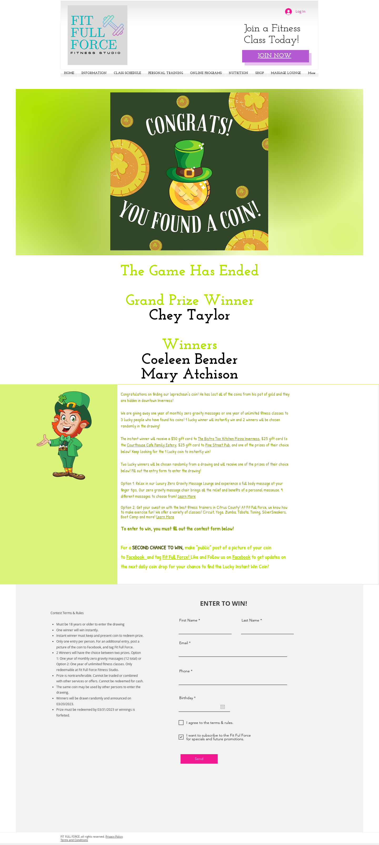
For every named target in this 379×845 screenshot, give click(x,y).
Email (183, 643)
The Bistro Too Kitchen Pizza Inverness (229, 438)
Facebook (136, 556)
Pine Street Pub (217, 445)
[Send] (199, 759)
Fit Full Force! (176, 556)
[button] (94, 73)
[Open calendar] (223, 707)
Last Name (250, 620)
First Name (188, 620)
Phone (184, 671)
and (150, 556)
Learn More (187, 496)
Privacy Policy (114, 836)
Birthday (188, 698)
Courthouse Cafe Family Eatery (151, 445)
